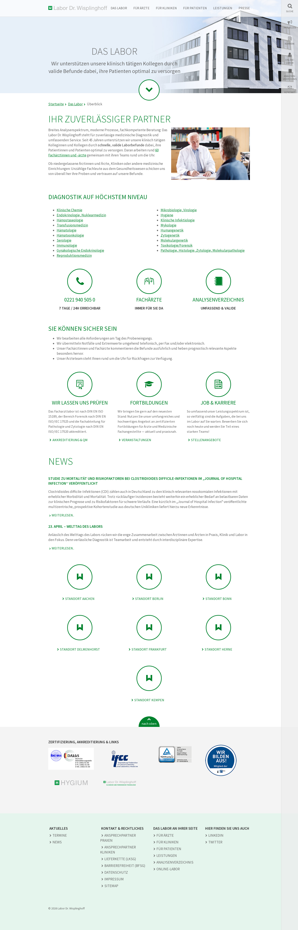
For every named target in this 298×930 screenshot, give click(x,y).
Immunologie (67, 245)
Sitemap (111, 886)
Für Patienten (195, 8)
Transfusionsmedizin (72, 225)
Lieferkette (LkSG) (120, 859)
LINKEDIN (215, 835)
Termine (60, 835)
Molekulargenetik (174, 240)
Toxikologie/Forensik (177, 245)
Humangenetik (172, 230)
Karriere (290, 43)
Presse (244, 8)
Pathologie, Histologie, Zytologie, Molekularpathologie (203, 250)
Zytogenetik (170, 235)
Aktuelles (290, 27)
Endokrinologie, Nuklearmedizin (81, 215)
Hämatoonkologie (70, 235)
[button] (289, 8)
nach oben (149, 723)
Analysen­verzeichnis (174, 862)
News (57, 842)
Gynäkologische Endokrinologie (80, 250)
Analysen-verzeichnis (290, 78)
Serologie (64, 240)
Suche (289, 11)
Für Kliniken (166, 8)
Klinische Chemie (69, 210)
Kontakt (289, 92)
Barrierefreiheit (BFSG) (124, 865)
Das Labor (119, 8)
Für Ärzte (141, 8)
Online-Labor (289, 61)
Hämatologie (66, 230)
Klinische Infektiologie (178, 220)
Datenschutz (116, 872)
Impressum (114, 879)
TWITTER (215, 842)
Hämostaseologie (70, 220)
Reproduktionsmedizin (74, 255)
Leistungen (222, 8)
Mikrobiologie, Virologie (179, 210)
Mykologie (168, 225)
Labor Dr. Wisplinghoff (77, 8)
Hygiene (167, 215)
